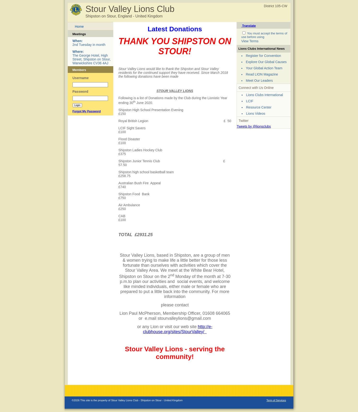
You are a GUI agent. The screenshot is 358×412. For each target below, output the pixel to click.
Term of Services (276, 400)
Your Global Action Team (264, 68)
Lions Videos (255, 113)
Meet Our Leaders (259, 80)
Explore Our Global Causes (266, 62)
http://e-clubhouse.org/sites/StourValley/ (177, 329)
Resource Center (259, 107)
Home (79, 26)
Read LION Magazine (262, 74)
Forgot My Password (87, 111)
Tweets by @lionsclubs (254, 126)
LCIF (249, 101)
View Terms (250, 41)
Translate (248, 25)
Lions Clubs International (264, 95)
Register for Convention (263, 56)
